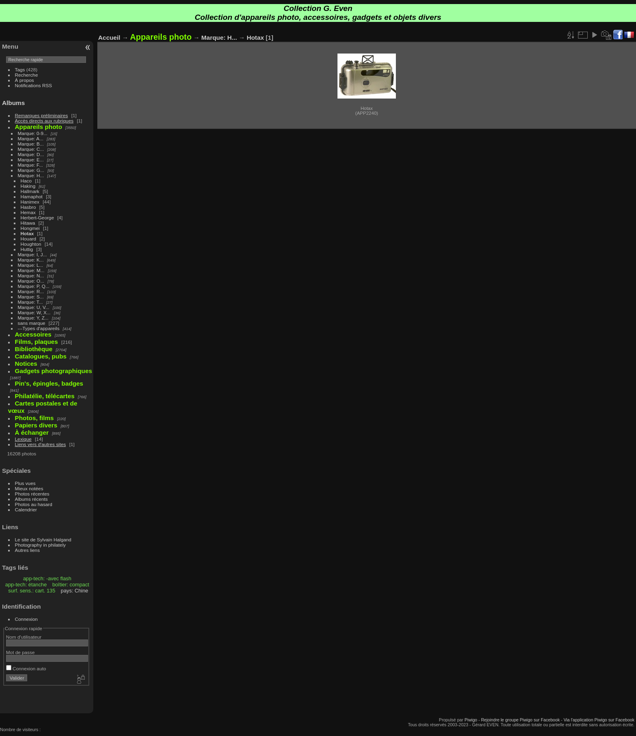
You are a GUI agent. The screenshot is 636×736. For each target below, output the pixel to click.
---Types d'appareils (39, 328)
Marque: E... (31, 159)
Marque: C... (31, 149)
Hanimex (30, 201)
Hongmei (30, 228)
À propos (24, 80)
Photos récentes (32, 493)
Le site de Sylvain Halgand (43, 539)
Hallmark (30, 191)
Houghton (31, 244)
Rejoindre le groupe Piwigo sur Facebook (520, 719)
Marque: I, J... (32, 254)
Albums (13, 102)
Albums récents (31, 499)
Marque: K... (31, 259)
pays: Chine (74, 591)
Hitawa (28, 222)
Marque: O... (31, 280)
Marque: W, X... (34, 312)
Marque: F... (30, 164)
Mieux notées (29, 488)
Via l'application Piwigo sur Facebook (598, 719)
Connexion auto (26, 668)
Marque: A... (30, 138)
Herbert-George (37, 217)
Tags (20, 69)
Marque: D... (31, 154)
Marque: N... (31, 275)
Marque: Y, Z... (33, 317)
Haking (28, 186)
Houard (29, 238)
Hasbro (28, 207)
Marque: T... (30, 302)
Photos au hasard (33, 504)
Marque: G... (31, 170)
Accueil (109, 37)
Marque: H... (31, 175)
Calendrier (26, 509)
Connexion (26, 619)
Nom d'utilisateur (23, 636)
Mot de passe (20, 652)
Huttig (27, 249)
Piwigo (470, 719)
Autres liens (27, 550)
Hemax (28, 212)
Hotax (27, 233)
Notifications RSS (33, 85)
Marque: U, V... (33, 307)
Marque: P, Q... (33, 286)
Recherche (26, 74)
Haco (26, 180)
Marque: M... (31, 270)
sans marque (31, 323)
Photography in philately (40, 544)
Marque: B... (31, 143)
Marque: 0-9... (32, 133)
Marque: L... (30, 265)
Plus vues (25, 483)
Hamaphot (32, 196)
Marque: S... (31, 296)
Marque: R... (31, 291)
